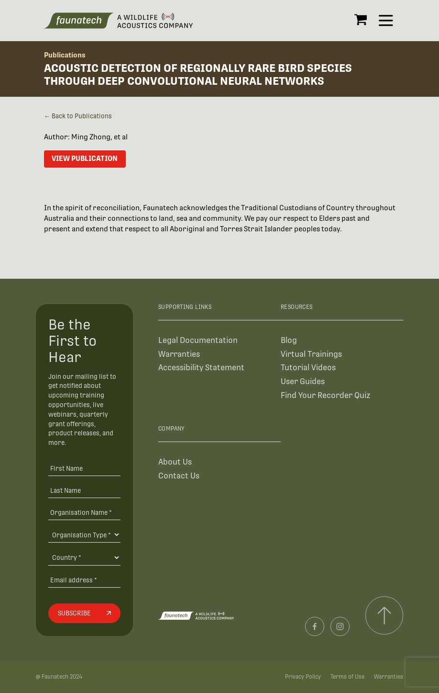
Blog (289, 340)
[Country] (84, 557)
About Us (175, 461)
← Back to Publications (78, 116)
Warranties (179, 354)
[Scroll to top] (384, 615)
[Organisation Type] (84, 534)
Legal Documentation (198, 340)
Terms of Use (347, 676)
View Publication (85, 158)
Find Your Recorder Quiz (325, 395)
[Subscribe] (84, 613)
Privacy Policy (303, 676)
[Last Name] (84, 490)
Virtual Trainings (311, 354)
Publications (65, 55)
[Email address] (84, 580)
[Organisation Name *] (84, 512)
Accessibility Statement (201, 367)
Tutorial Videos (308, 367)
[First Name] (84, 468)
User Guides (303, 381)
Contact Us (178, 475)
